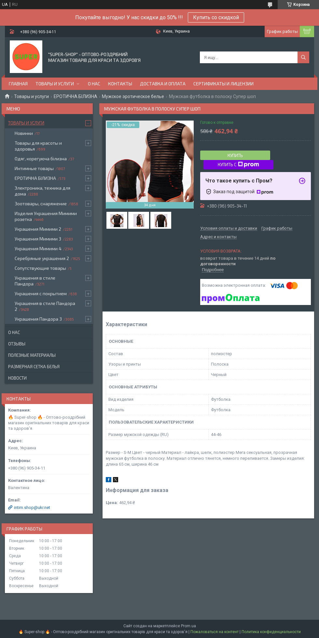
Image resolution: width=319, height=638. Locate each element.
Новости (17, 378)
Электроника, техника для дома (42, 190)
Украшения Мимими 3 (38, 238)
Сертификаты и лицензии (223, 83)
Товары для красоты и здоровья (38, 146)
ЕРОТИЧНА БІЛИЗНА (75, 96)
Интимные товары (34, 168)
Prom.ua (188, 626)
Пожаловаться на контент (214, 632)
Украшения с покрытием (41, 293)
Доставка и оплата (163, 83)
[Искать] (303, 57)
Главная (18, 83)
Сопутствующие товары (40, 268)
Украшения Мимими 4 (38, 248)
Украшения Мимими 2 (38, 229)
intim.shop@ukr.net (32, 507)
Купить (235, 155)
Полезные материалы (32, 355)
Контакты (120, 83)
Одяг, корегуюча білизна (41, 158)
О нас (94, 83)
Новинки (24, 133)
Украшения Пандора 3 (38, 319)
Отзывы (16, 343)
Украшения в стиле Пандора (35, 280)
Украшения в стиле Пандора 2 (45, 306)
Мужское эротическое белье (133, 96)
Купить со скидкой (216, 17)
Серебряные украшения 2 (42, 258)
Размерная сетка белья (34, 366)
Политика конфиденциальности (271, 632)
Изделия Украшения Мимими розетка (46, 216)
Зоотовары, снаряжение (41, 203)
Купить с (238, 164)
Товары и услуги (54, 83)
